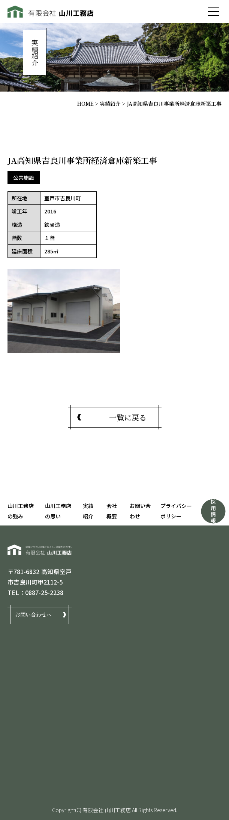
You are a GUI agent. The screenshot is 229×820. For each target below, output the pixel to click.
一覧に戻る (128, 417)
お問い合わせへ (33, 614)
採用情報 (213, 511)
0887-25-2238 (44, 592)
